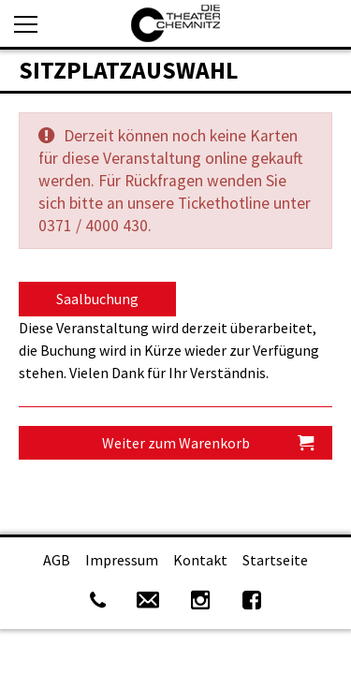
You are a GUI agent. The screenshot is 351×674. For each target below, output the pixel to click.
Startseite (275, 559)
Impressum (121, 559)
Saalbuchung (97, 298)
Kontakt (200, 559)
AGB (56, 559)
